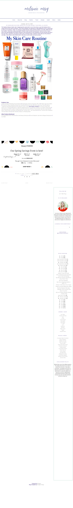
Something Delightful (63, 355)
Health (48, 20)
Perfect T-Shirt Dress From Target (63, 284)
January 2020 (63, 298)
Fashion (31, 20)
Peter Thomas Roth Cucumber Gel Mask (10, 110)
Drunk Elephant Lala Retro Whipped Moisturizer (41, 115)
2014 (62, 307)
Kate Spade (63, 321)
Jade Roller (14, 111)
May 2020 (63, 270)
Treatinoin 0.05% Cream (23, 106)
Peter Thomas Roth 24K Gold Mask (29, 110)
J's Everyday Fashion (63, 348)
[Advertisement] (63, 388)
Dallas (59, 20)
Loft (62, 324)
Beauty (27, 175)
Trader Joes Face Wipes (46, 103)
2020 (62, 257)
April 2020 (62, 271)
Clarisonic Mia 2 (29, 105)
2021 (62, 256)
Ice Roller (3, 116)
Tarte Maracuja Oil (5, 109)
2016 (62, 304)
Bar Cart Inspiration (63, 280)
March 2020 (63, 295)
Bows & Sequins (63, 339)
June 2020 (63, 268)
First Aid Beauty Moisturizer (23, 115)
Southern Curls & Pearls (62, 356)
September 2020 (63, 263)
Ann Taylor (63, 314)
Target (63, 330)
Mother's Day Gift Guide (63, 273)
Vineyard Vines (63, 331)
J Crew (62, 318)
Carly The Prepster (62, 342)
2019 (62, 300)
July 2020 (63, 267)
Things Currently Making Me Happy (63, 286)
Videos (53, 20)
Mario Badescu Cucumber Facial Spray (42, 107)
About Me (20, 20)
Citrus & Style (62, 343)
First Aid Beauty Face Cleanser (8, 115)
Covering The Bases (63, 345)
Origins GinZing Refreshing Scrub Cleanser (11, 103)
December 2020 (63, 259)
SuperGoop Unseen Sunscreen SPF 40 (31, 103)
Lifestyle (42, 20)
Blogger (39, 483)
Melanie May (36, 8)
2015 (62, 306)
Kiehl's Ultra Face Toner (39, 105)
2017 (62, 303)
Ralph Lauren (62, 328)
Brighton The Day (62, 340)
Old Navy (63, 327)
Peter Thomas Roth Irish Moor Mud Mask (40, 109)
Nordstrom (63, 326)
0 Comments (28, 173)
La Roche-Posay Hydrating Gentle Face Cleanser (13, 105)
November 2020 (63, 260)
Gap (63, 317)
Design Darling (63, 347)
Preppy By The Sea (63, 353)
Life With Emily (63, 352)
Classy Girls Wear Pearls (63, 344)
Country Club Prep (62, 315)
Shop (25, 20)
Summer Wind (63, 357)
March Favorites (63, 290)
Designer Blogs (40, 484)
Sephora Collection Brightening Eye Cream (22, 107)
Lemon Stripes (63, 351)
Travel (36, 20)
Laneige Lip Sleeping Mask (24, 111)
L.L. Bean (63, 323)
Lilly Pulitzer (62, 322)
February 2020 (63, 296)
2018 (62, 301)
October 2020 (63, 262)
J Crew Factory (63, 319)
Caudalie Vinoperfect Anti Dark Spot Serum (20, 109)
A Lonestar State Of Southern (62, 338)
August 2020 (63, 265)
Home (13, 20)
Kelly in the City (63, 349)
